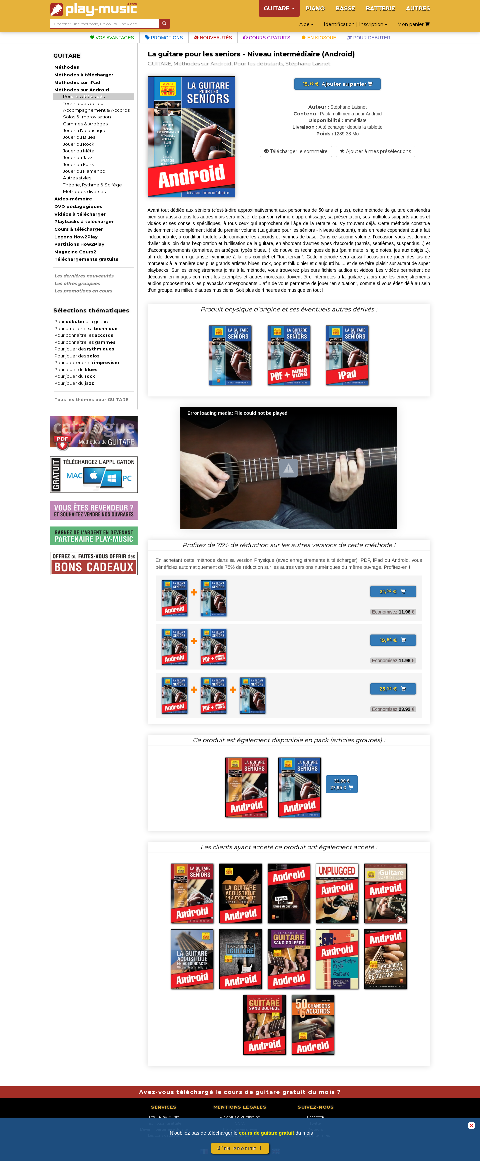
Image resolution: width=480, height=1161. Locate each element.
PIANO (315, 8)
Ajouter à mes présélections (375, 151)
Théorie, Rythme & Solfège (92, 184)
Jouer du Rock (78, 144)
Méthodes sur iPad (77, 82)
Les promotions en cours (83, 290)
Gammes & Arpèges (85, 123)
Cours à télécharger (78, 229)
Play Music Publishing (240, 1117)
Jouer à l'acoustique (85, 130)
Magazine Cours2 (75, 251)
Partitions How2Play (79, 244)
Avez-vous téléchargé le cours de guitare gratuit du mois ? (240, 1092)
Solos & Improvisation (87, 116)
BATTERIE (380, 8)
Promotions (164, 37)
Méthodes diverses (84, 191)
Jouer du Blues (79, 137)
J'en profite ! (240, 1148)
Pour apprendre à (87, 362)
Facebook (315, 1117)
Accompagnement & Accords (96, 110)
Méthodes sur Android (81, 89)
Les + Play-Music (164, 1117)
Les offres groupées (77, 283)
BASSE (345, 8)
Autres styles (77, 177)
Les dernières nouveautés (83, 275)
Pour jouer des (84, 348)
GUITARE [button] (279, 8)
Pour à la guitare (82, 321)
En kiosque (318, 37)
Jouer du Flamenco (84, 171)
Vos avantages (112, 37)
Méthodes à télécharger (83, 74)
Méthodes (66, 67)
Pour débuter (368, 37)
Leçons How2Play (76, 236)
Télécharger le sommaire (296, 151)
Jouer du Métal (79, 150)
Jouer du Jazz (77, 157)
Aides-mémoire (73, 198)
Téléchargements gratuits (86, 259)
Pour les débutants (84, 96)
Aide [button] (306, 24)
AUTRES (418, 8)
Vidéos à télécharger (80, 214)
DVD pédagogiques (78, 206)
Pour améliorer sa (86, 328)
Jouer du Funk (78, 164)
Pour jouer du (76, 369)
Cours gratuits (266, 37)
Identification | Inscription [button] (355, 24)
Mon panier (413, 24)
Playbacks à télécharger (84, 221)
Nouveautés (213, 37)
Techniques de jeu (83, 103)
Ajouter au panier (337, 84)
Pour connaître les (83, 335)
